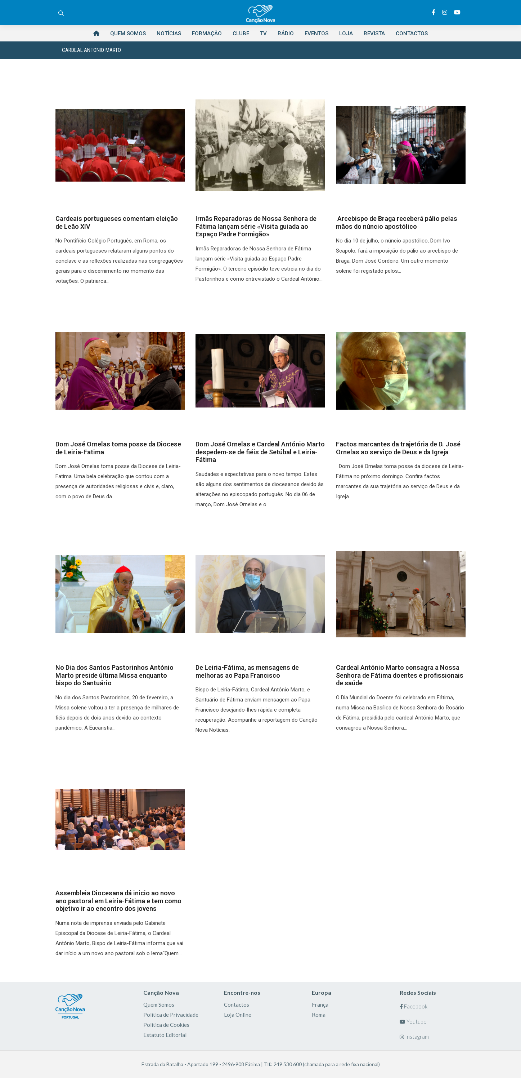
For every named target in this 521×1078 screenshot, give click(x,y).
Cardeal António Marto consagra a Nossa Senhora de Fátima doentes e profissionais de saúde (399, 675)
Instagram (414, 1036)
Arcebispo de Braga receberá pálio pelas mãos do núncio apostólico (396, 222)
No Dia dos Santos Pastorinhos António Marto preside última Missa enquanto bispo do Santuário (114, 675)
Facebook (413, 1006)
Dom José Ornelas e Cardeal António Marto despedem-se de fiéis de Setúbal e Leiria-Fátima (260, 451)
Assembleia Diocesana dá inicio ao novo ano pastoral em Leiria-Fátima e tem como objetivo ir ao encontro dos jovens (118, 900)
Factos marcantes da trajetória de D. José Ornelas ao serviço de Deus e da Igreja (398, 448)
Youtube (413, 1021)
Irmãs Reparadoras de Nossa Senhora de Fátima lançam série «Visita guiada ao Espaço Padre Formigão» (256, 226)
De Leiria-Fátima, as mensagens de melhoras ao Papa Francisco (247, 671)
